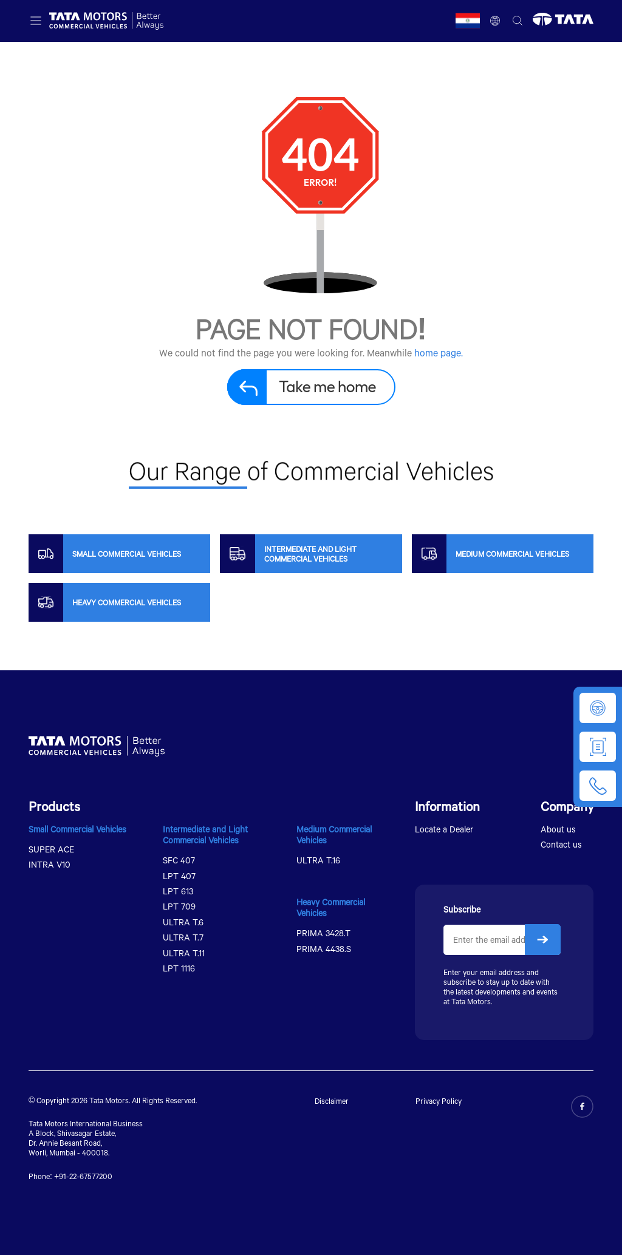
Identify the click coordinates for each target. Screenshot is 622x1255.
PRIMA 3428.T (323, 933)
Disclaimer (332, 1101)
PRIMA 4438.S (323, 948)
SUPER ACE (51, 849)
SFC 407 (179, 860)
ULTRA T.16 (318, 860)
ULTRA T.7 (183, 937)
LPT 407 (179, 876)
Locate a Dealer (444, 829)
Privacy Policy (438, 1101)
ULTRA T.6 (183, 922)
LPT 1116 (179, 968)
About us (558, 829)
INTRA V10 (49, 864)
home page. (438, 352)
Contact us (561, 844)
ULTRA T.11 (184, 953)
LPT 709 (179, 906)
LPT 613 (178, 891)
